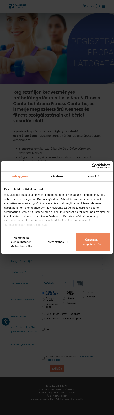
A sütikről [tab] (94, 176)
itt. (60, 216)
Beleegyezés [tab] (20, 176)
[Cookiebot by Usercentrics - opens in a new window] (94, 166)
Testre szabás (57, 241)
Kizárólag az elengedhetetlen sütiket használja (21, 242)
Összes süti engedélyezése (92, 242)
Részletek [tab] (57, 176)
